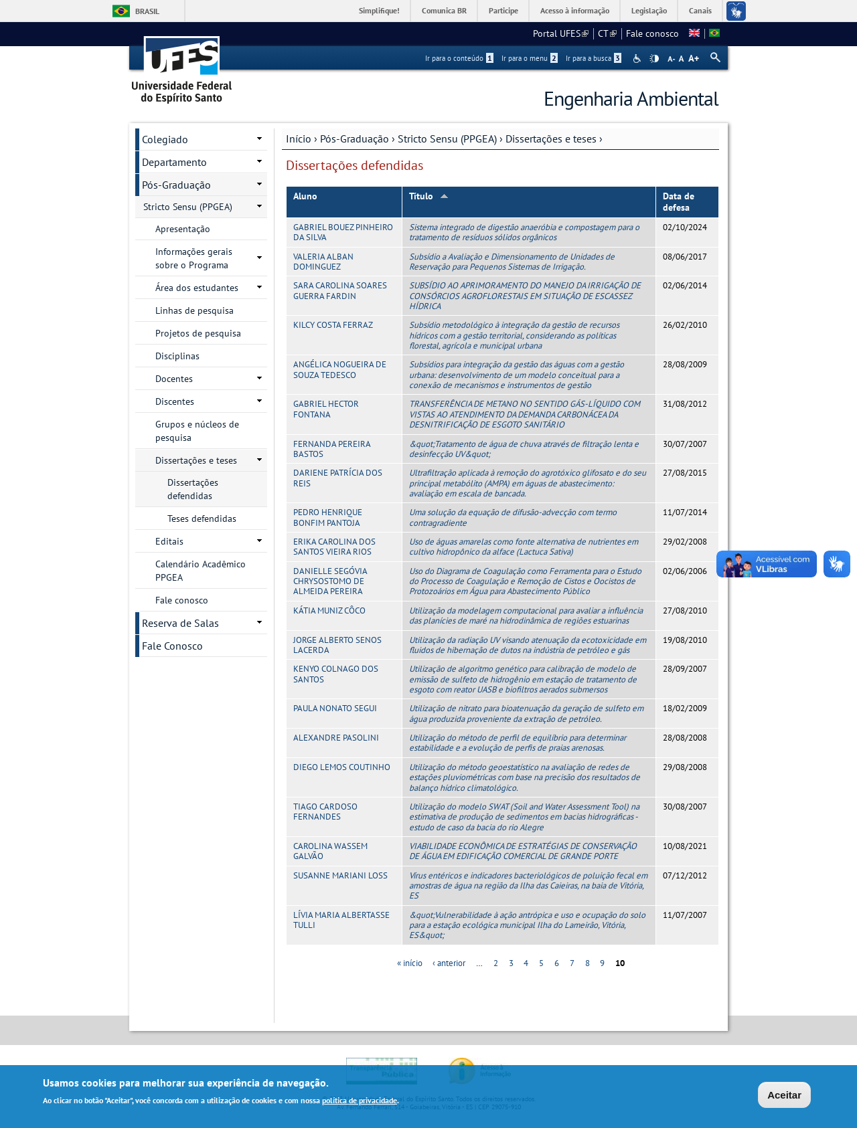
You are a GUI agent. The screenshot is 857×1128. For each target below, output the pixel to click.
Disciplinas (177, 356)
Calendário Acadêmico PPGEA (200, 570)
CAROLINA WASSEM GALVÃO (330, 851)
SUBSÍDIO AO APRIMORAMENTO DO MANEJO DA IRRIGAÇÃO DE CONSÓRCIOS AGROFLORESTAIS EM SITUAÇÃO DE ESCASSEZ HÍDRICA (525, 296)
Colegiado (165, 139)
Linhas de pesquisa (194, 310)
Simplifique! (379, 10)
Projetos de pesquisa (198, 333)
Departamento (174, 162)
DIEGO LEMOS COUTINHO (341, 767)
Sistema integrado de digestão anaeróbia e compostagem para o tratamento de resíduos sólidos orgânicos (524, 232)
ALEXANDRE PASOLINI (336, 737)
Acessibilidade (638, 58)
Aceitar (784, 1095)
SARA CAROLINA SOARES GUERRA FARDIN (340, 290)
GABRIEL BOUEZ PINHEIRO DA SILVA (343, 232)
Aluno (305, 196)
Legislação (649, 10)
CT (607, 33)
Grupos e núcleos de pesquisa (197, 431)
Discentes (174, 401)
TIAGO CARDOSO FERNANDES (325, 811)
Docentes (174, 379)
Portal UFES (561, 33)
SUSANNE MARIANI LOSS (340, 875)
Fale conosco (652, 33)
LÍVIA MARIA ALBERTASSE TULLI (341, 920)
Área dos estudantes (196, 288)
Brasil (147, 11)
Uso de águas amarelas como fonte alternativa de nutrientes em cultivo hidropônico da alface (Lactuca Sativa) (523, 546)
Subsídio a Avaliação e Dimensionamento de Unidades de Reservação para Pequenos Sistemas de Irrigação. (512, 261)
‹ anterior (449, 963)
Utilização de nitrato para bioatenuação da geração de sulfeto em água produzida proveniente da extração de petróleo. (526, 713)
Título (429, 196)
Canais (700, 10)
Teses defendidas (201, 518)
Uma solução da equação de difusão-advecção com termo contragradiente (513, 517)
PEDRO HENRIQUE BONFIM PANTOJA (327, 517)
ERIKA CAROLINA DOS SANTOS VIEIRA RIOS (334, 546)
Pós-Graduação (354, 138)
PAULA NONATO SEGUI (335, 708)
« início (409, 963)
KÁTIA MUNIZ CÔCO (329, 610)
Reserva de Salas (180, 623)
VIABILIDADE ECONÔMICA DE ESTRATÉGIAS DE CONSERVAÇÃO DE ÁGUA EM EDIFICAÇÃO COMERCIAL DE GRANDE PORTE (523, 851)
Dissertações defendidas (192, 489)
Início (298, 138)
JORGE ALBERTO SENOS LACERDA (337, 645)
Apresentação (182, 229)
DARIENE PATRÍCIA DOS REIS (337, 477)
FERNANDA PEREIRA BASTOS (331, 449)
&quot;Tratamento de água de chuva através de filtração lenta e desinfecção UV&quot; (524, 449)
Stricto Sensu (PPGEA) (447, 138)
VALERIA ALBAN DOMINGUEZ (323, 261)
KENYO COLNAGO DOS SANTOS (335, 673)
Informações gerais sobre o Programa (193, 258)
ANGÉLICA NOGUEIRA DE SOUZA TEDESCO (339, 369)
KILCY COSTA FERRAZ (333, 325)
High (654, 59)
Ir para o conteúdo (459, 58)
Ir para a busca (593, 58)
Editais (169, 541)
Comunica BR (444, 10)
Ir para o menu (529, 58)
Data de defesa (678, 201)
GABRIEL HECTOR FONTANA (326, 408)
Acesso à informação (574, 10)
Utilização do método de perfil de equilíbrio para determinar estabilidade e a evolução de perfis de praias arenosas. (517, 742)
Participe (503, 10)
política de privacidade (359, 1100)
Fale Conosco (172, 645)
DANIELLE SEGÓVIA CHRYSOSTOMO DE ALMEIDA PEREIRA (330, 581)
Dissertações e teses (551, 138)
